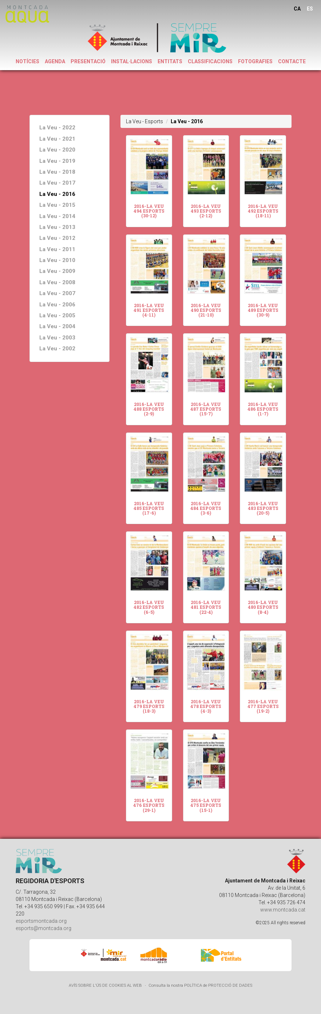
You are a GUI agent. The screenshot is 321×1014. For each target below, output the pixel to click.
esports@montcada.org (43, 928)
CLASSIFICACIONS (210, 61)
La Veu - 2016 (57, 194)
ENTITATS (170, 61)
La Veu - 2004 (57, 326)
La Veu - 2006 (57, 304)
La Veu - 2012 (57, 238)
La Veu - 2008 (57, 282)
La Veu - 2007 (57, 293)
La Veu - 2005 (57, 315)
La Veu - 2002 (57, 348)
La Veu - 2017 (57, 183)
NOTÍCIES (27, 61)
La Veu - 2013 (57, 227)
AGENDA (55, 61)
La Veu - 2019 (57, 161)
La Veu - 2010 (57, 260)
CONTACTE (292, 61)
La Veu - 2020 (57, 149)
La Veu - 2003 (57, 337)
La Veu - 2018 (57, 172)
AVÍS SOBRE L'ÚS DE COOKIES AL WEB (105, 985)
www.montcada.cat (282, 910)
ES (310, 9)
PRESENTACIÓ (88, 61)
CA (297, 9)
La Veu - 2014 (57, 216)
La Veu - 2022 (57, 127)
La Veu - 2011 (57, 249)
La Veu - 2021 (57, 139)
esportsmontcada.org (41, 921)
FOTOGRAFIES (255, 61)
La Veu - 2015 (57, 205)
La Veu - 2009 (57, 271)
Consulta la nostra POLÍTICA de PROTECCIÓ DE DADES (200, 985)
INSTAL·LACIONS (131, 61)
